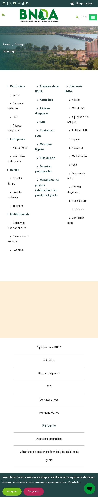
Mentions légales (43, 147)
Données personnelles (43, 169)
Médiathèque (79, 156)
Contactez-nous (45, 133)
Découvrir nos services (18, 239)
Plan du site (47, 158)
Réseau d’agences (15, 128)
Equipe (76, 139)
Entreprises (17, 139)
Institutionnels (19, 214)
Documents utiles (76, 176)
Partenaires (79, 209)
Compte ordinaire (15, 195)
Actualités (46, 99)
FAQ (15, 117)
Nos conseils (79, 200)
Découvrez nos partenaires (17, 225)
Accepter (12, 491)
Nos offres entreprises (16, 159)
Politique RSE (80, 130)
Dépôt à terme (15, 181)
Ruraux (14, 170)
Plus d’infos (74, 482)
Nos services (20, 147)
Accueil (6, 44)
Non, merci (33, 491)
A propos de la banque (78, 120)
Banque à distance (16, 106)
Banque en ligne (81, 4)
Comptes (18, 250)
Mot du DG (78, 108)
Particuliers (17, 86)
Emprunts (18, 205)
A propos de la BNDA (47, 89)
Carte (16, 94)
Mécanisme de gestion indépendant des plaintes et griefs (47, 188)
